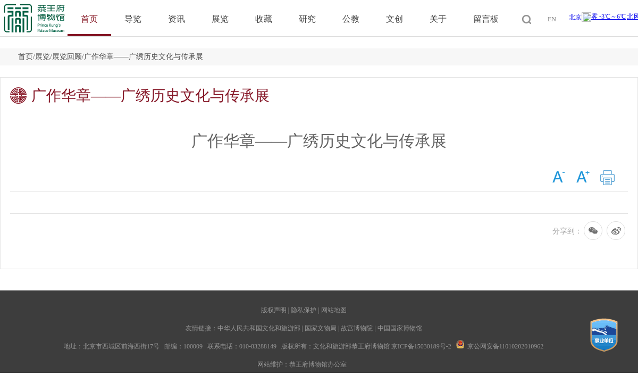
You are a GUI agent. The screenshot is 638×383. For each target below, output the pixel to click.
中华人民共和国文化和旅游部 (258, 328)
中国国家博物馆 (399, 328)
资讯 (176, 18)
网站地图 (334, 310)
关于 (438, 18)
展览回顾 (67, 57)
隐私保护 (303, 310)
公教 (350, 18)
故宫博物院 (357, 328)
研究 (307, 18)
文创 (394, 18)
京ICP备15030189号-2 (421, 346)
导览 (132, 18)
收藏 (263, 18)
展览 (220, 18)
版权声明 (274, 310)
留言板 (486, 18)
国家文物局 (321, 328)
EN (552, 19)
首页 (89, 18)
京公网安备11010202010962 (505, 346)
